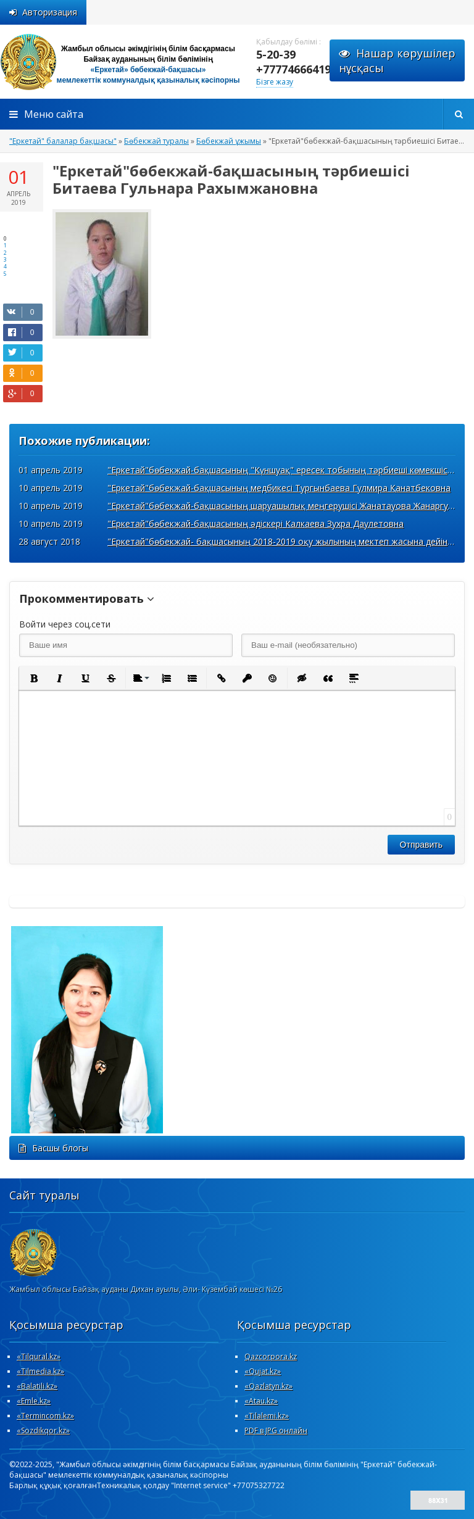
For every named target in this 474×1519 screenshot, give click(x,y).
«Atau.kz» (261, 1401)
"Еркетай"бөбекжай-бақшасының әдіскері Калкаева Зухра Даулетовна (255, 523)
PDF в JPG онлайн (275, 1430)
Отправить (421, 845)
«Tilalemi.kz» (266, 1415)
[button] (33, 678)
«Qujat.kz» (262, 1371)
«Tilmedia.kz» (40, 1371)
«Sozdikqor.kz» (43, 1430)
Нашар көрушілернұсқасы (397, 60)
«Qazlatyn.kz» (268, 1386)
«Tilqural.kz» (38, 1356)
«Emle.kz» (34, 1401)
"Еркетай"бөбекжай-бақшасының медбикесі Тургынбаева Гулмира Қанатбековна (279, 488)
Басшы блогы (53, 1148)
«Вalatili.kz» (37, 1386)
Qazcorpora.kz (270, 1356)
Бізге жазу (274, 82)
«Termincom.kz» (45, 1415)
